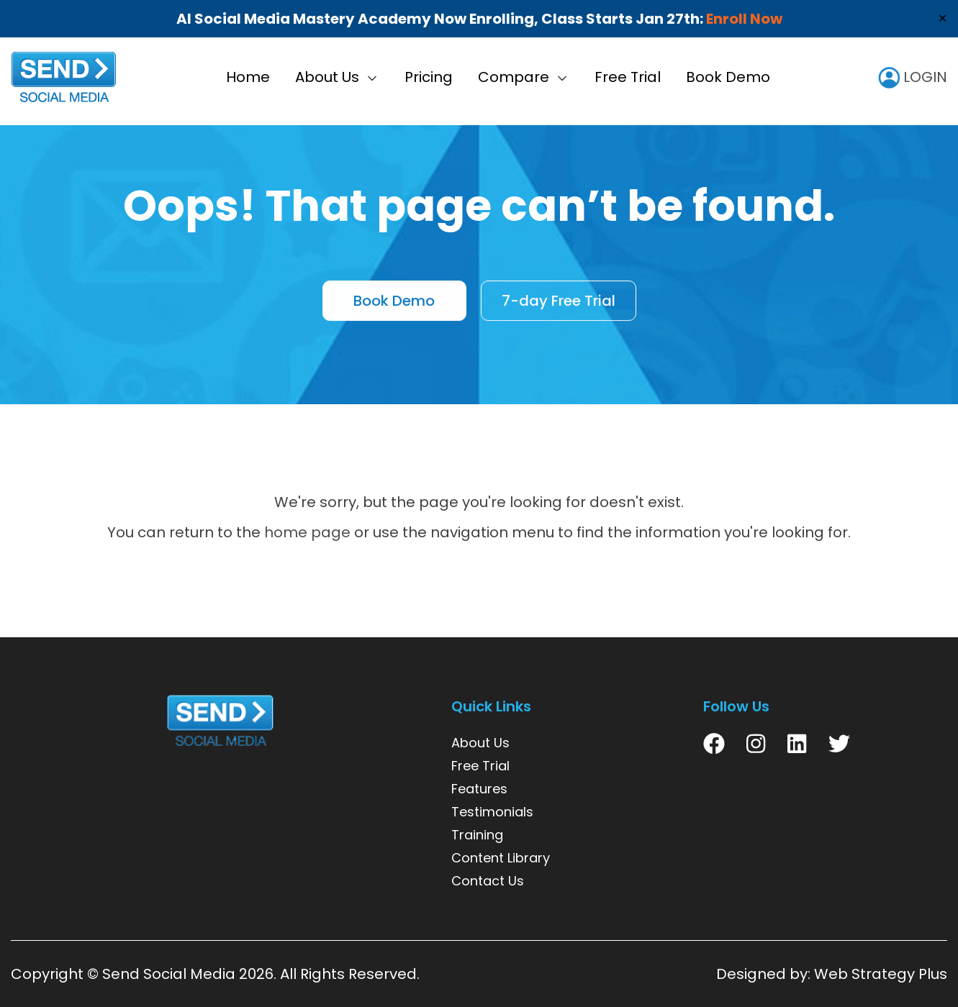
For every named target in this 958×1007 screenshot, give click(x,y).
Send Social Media (168, 974)
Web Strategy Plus (880, 974)
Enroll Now (744, 19)
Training (477, 835)
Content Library (500, 858)
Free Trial (628, 77)
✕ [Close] (942, 18)
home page (307, 532)
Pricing (429, 77)
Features (479, 789)
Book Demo (728, 77)
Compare (513, 77)
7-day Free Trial (558, 302)
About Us (327, 77)
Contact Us (487, 881)
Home (248, 77)
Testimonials (492, 812)
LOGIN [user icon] (912, 77)
